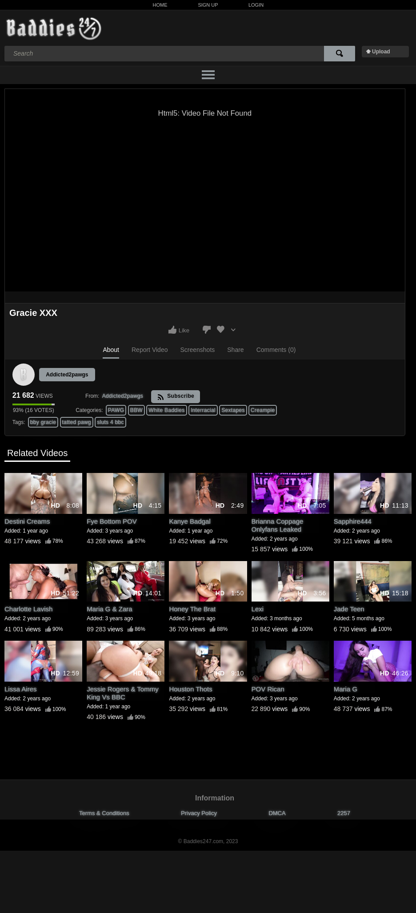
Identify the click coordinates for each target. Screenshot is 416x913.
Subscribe (175, 396)
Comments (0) (276, 349)
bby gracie (43, 422)
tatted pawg (76, 422)
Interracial (203, 410)
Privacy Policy (199, 813)
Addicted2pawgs (67, 375)
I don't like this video (207, 330)
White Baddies (166, 410)
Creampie (263, 410)
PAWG (116, 410)
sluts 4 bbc (110, 422)
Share (235, 349)
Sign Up (208, 5)
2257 (343, 813)
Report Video (150, 349)
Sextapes (232, 410)
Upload (381, 51)
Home (160, 5)
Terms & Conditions (104, 813)
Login (256, 5)
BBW (136, 410)
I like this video (172, 330)
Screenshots (197, 349)
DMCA (276, 813)
